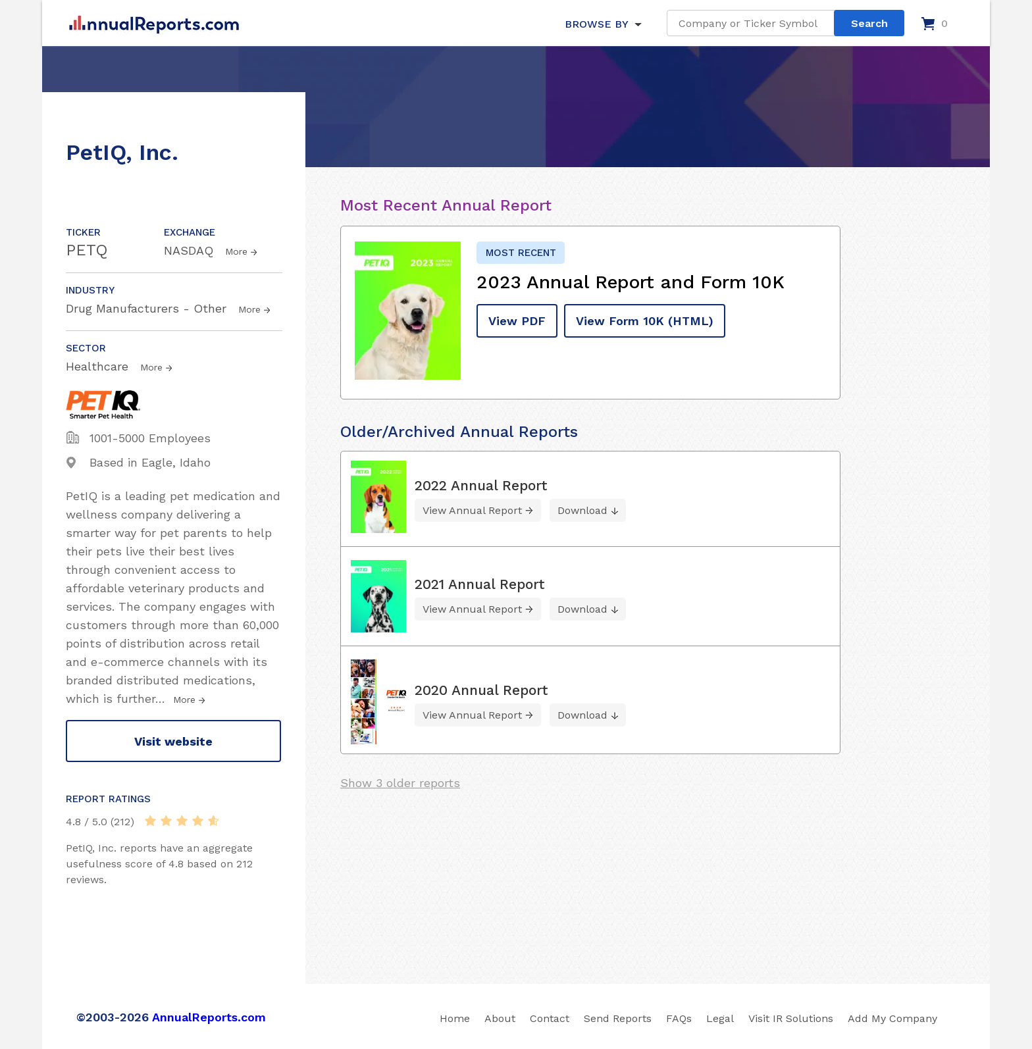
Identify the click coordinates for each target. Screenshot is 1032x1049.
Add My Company (892, 1018)
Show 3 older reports (400, 783)
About (499, 1018)
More (236, 251)
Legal (720, 1018)
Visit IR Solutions (790, 1018)
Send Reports (618, 1018)
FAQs (679, 1018)
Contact (549, 1018)
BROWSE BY (596, 24)
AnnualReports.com (209, 1017)
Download (582, 510)
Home (455, 1018)
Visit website (173, 741)
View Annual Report (472, 510)
